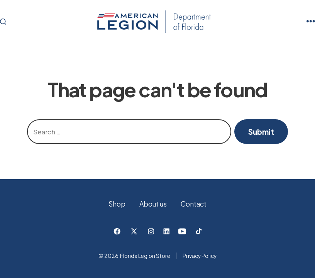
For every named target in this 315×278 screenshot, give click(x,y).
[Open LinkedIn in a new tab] (166, 231)
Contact (194, 204)
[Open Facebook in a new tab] (117, 231)
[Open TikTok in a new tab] (198, 231)
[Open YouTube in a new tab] (182, 231)
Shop (116, 204)
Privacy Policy (200, 256)
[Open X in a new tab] (134, 231)
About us (153, 204)
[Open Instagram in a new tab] (151, 231)
